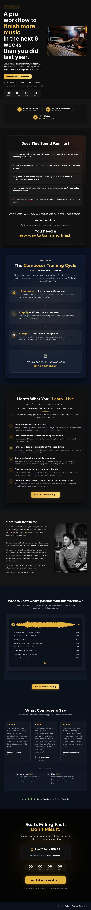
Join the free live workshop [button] (45, 687)
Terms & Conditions (79, 906)
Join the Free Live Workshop (17, 76)
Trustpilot (65, 799)
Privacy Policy (63, 906)
